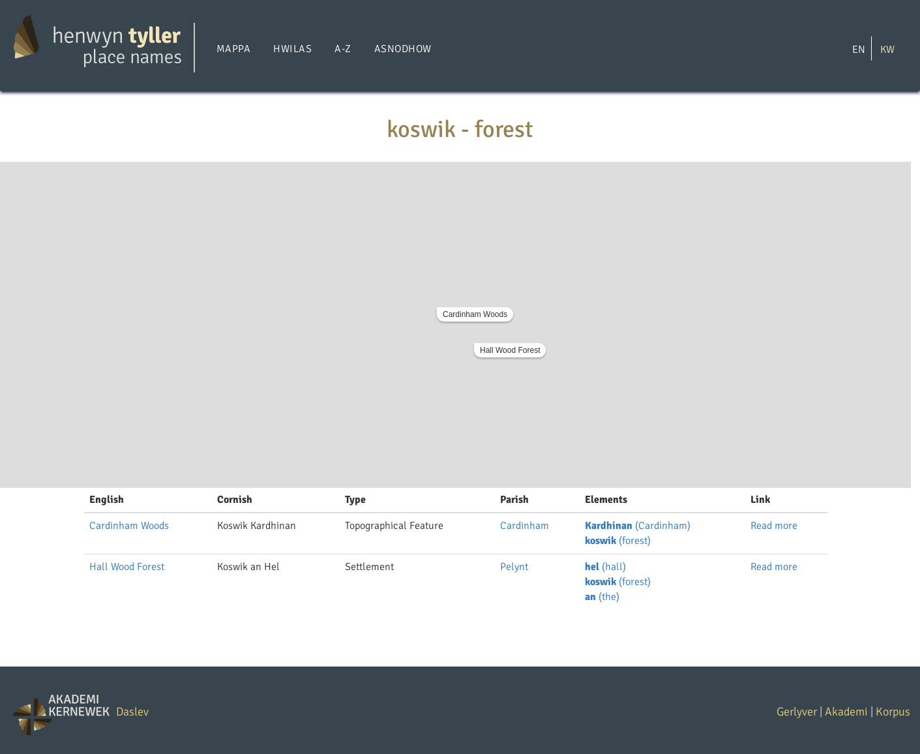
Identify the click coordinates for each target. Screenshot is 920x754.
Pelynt (514, 566)
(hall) (605, 566)
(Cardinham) (637, 525)
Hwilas (292, 48)
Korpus (893, 711)
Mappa (233, 48)
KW (887, 48)
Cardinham (524, 525)
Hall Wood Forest (510, 350)
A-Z (342, 48)
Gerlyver (797, 711)
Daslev (132, 711)
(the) (602, 596)
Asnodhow (403, 48)
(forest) (618, 540)
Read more (773, 525)
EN (858, 48)
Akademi (846, 711)
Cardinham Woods (475, 314)
